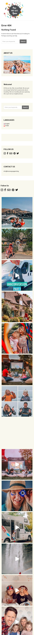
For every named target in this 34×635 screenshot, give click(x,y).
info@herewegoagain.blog (11, 171)
